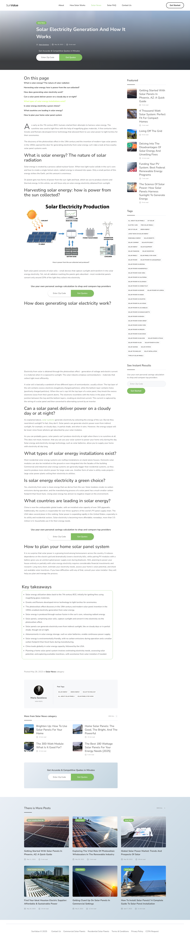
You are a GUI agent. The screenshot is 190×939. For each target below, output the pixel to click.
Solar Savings (133, 347)
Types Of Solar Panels (135, 356)
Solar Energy (62, 692)
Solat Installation (150, 351)
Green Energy (75, 692)
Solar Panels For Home (86, 696)
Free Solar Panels (147, 225)
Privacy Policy (137, 931)
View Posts (38, 701)
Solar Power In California (137, 277)
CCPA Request (152, 931)
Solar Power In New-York (137, 325)
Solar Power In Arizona (136, 264)
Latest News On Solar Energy (138, 234)
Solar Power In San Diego (137, 334)
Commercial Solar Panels (74, 931)
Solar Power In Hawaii (136, 295)
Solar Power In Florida (155, 290)
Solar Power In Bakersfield (137, 268)
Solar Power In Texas (155, 338)
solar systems (48, 420)
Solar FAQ (111, 5)
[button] (96, 5)
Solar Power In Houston (136, 299)
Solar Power (132, 260)
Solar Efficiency (147, 242)
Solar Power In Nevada (136, 316)
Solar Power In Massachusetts (139, 312)
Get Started (175, 5)
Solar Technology (89, 692)
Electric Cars (133, 225)
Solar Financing (133, 251)
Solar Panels (132, 255)
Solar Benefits (149, 238)
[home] (12, 5)
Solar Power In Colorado (137, 282)
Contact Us (126, 5)
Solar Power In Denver (136, 290)
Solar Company (133, 242)
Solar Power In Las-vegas (137, 303)
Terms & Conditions (120, 931)
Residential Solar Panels (98, 931)
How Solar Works (77, 5)
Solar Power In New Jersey (137, 321)
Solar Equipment (146, 247)
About (61, 5)
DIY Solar (151, 221)
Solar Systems (146, 347)
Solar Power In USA (135, 342)
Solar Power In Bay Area (136, 273)
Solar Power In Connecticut (138, 286)
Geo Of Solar (132, 229)
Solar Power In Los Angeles (137, 308)
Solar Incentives (148, 251)
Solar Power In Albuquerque (150, 260)
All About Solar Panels (66, 696)
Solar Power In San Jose (136, 338)
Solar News (41, 23)
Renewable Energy (134, 238)
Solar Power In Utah (152, 342)
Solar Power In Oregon (136, 329)
